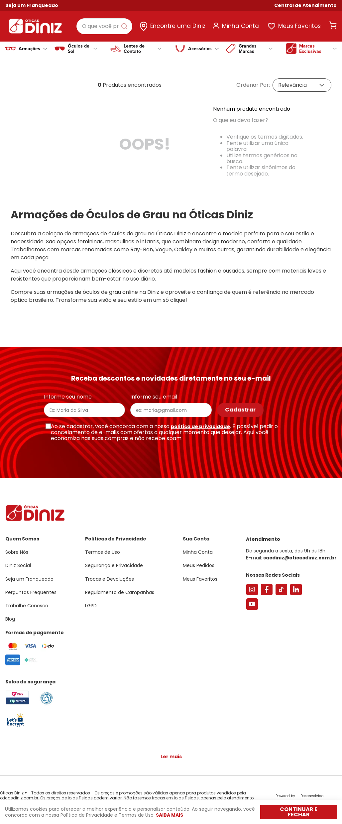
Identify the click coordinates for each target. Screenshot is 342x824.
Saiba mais (169, 815)
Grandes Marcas (256, 48)
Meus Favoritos (299, 26)
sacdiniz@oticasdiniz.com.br (300, 557)
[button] (305, 5)
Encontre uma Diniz (177, 26)
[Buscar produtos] (125, 26)
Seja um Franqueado (31, 5)
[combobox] (104, 26)
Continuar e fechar (298, 811)
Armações (33, 48)
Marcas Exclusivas (318, 48)
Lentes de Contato (143, 48)
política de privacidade (200, 426)
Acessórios (203, 48)
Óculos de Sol (82, 48)
